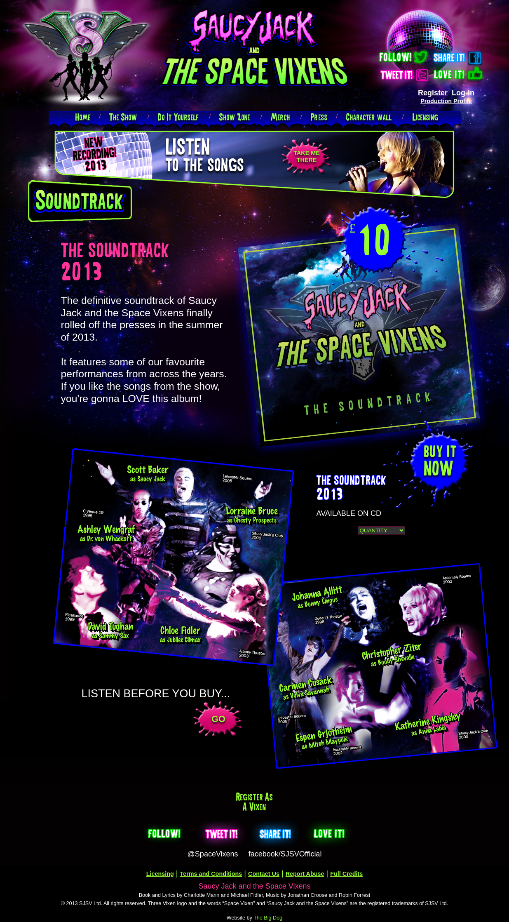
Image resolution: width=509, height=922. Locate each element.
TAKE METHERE (306, 156)
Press (319, 117)
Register (433, 93)
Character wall (369, 117)
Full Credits (346, 873)
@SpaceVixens (213, 854)
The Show (123, 117)
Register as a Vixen (254, 801)
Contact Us (263, 873)
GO (218, 719)
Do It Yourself (178, 117)
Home (83, 117)
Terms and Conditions (211, 873)
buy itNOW (440, 459)
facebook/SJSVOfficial (285, 854)
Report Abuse (305, 873)
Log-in (463, 93)
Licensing (426, 117)
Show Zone (234, 117)
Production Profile (446, 101)
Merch (280, 117)
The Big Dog (267, 918)
